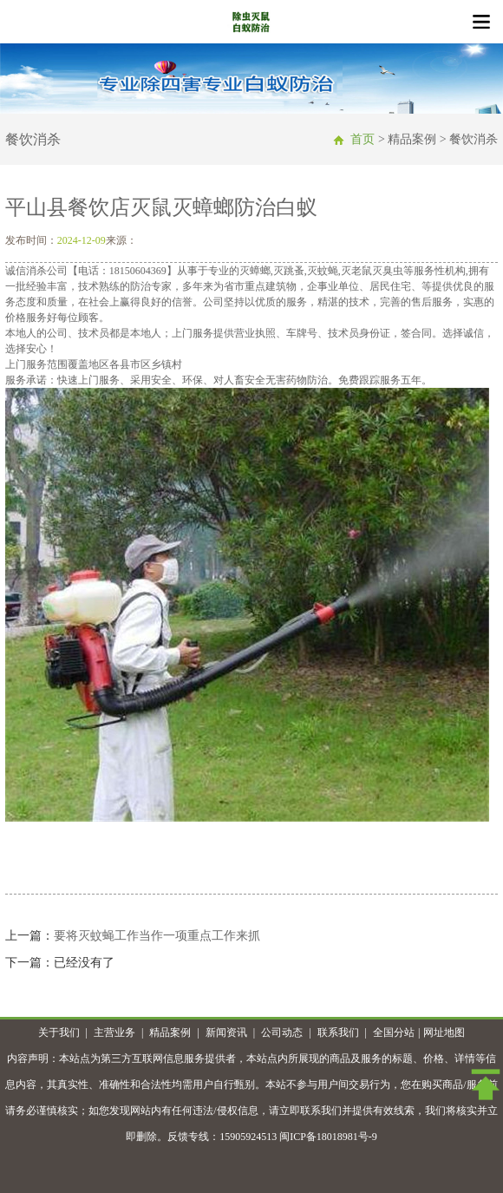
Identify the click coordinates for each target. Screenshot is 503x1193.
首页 (362, 139)
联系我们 (338, 1032)
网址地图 (444, 1032)
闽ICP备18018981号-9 (328, 1137)
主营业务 (114, 1032)
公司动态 (282, 1032)
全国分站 (394, 1032)
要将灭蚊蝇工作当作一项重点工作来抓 (157, 935)
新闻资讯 (226, 1032)
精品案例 (170, 1032)
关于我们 (59, 1032)
